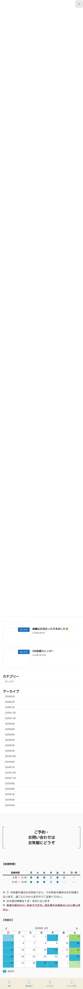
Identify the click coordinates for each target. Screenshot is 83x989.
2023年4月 (10, 805)
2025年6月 (10, 734)
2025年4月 (10, 745)
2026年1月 (10, 707)
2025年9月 (10, 724)
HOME (9, 983)
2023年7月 (10, 794)
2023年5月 (10, 800)
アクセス (50, 983)
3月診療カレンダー (43, 651)
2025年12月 (10, 713)
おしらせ (9, 681)
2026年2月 (10, 702)
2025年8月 (10, 729)
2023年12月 (10, 773)
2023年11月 (10, 778)
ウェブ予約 (71, 983)
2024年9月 (10, 762)
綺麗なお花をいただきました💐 (50, 629)
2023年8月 (10, 789)
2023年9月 (10, 783)
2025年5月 (10, 740)
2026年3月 (10, 696)
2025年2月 (10, 751)
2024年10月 (10, 756)
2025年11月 (10, 718)
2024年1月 (10, 767)
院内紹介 (29, 983)
